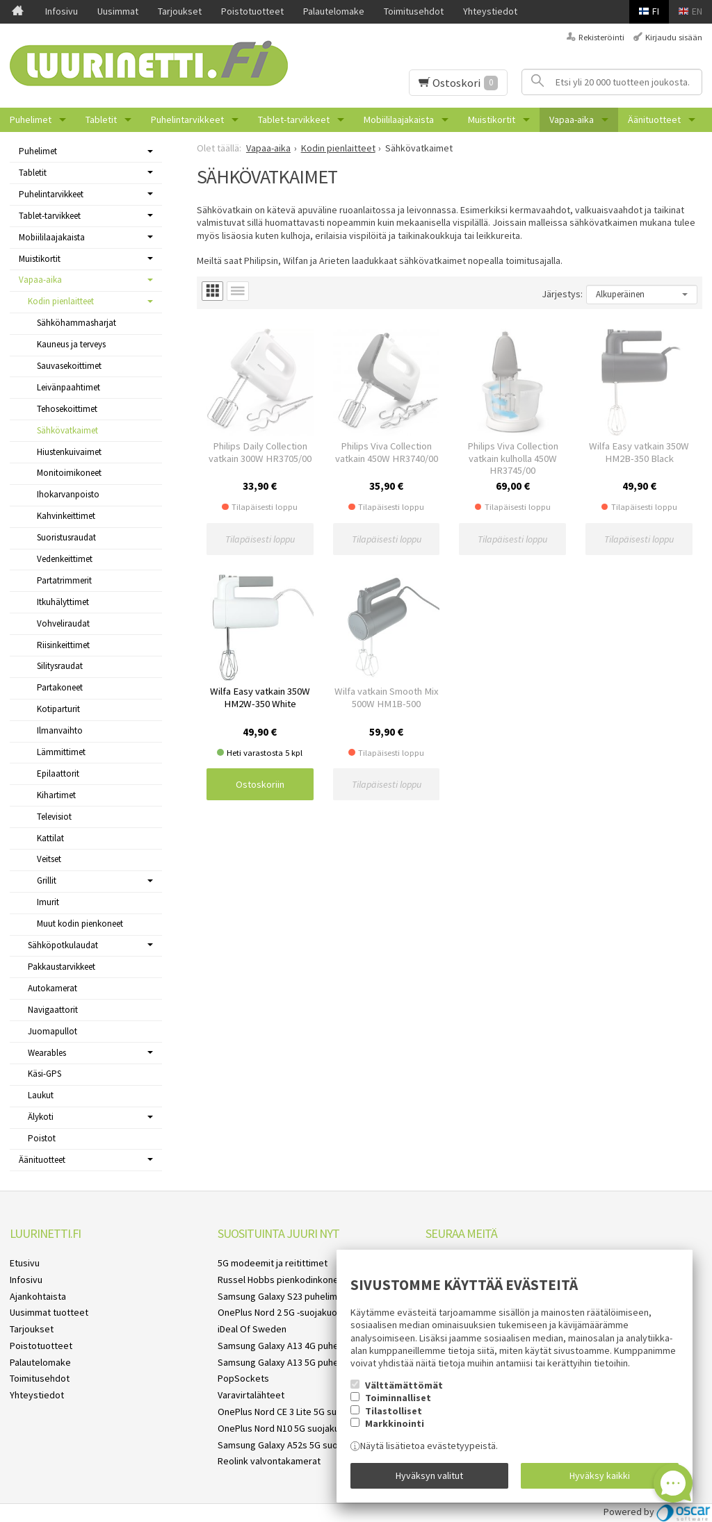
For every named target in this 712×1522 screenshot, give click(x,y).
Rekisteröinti (601, 37)
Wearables (47, 1053)
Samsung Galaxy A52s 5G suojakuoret (295, 1445)
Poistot (42, 1138)
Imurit (48, 902)
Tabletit (101, 119)
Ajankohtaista (38, 1296)
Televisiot (54, 816)
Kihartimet (56, 795)
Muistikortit (491, 119)
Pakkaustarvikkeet (61, 967)
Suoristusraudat (66, 537)
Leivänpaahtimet (68, 387)
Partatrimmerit (64, 580)
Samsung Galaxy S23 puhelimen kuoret (298, 1296)
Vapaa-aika (571, 119)
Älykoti (41, 1117)
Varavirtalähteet (251, 1395)
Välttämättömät (404, 1385)
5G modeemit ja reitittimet (272, 1263)
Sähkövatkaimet (67, 430)
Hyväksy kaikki (599, 1475)
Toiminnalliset (398, 1397)
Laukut (41, 1095)
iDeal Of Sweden (252, 1329)
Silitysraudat (60, 666)
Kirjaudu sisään (673, 37)
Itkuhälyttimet (63, 602)
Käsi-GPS (44, 1074)
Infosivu (61, 11)
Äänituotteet (654, 119)
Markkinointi (394, 1423)
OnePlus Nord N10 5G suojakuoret (287, 1428)
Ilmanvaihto (60, 730)
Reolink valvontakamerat (269, 1461)
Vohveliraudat (63, 623)
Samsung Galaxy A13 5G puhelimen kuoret (304, 1362)
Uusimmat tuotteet (49, 1312)
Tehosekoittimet (67, 409)
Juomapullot (52, 1031)
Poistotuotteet (252, 11)
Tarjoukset (180, 11)
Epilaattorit (58, 773)
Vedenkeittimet (64, 559)
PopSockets (243, 1378)
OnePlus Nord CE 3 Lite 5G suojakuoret (297, 1411)
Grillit (46, 880)
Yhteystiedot (490, 11)
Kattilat (50, 838)
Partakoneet (60, 687)
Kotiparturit (58, 709)
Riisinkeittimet (63, 645)
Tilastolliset (393, 1411)
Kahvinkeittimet (66, 516)
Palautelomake (333, 11)
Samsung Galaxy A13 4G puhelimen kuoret (304, 1345)
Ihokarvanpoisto (68, 494)
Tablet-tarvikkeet (294, 119)
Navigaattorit (53, 1010)
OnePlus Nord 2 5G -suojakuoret (284, 1312)
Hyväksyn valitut (429, 1475)
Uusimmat (117, 11)
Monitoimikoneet (69, 473)
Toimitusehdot (414, 11)
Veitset (49, 859)
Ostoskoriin (260, 784)
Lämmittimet (61, 752)
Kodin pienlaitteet (61, 301)
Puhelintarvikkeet (187, 119)
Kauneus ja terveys (71, 344)
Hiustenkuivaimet (69, 452)
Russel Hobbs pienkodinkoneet (283, 1279)
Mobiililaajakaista (399, 119)
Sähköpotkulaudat (63, 945)
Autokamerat (52, 988)
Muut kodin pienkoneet (80, 923)
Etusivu (25, 1263)
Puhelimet (30, 119)
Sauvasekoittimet (69, 366)
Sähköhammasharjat (76, 323)
